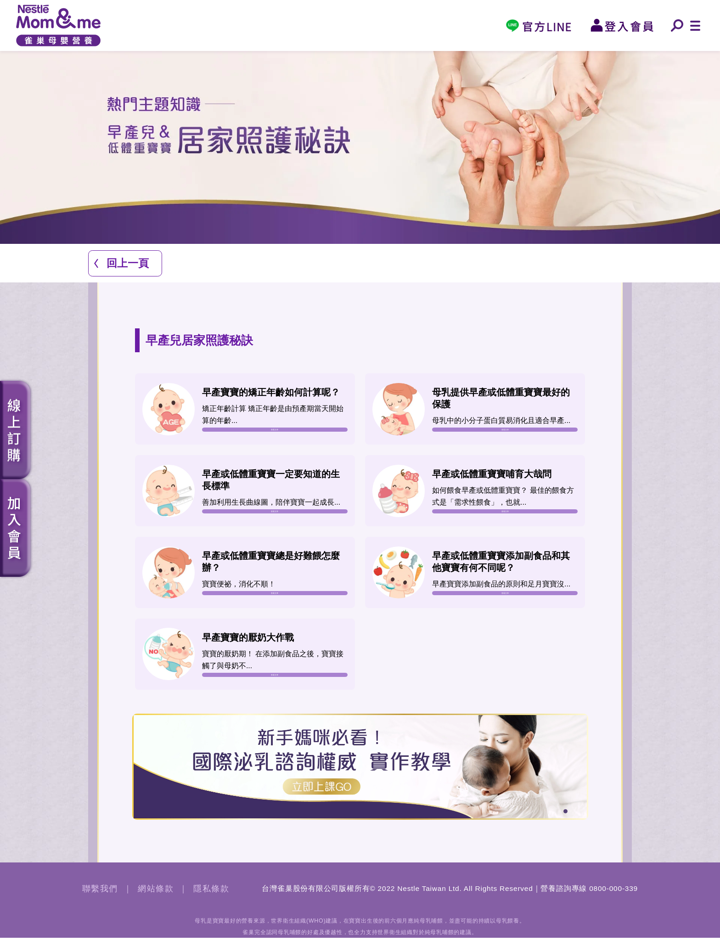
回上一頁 (128, 263)
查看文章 (274, 432)
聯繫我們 (100, 902)
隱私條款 (211, 902)
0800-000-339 (613, 903)
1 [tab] (567, 826)
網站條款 (156, 902)
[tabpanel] (360, 781)
